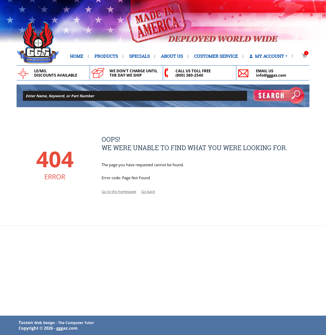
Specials (139, 56)
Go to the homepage (119, 191)
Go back (148, 191)
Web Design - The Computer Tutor (64, 322)
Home (76, 56)
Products (106, 56)
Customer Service (216, 56)
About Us (172, 56)
